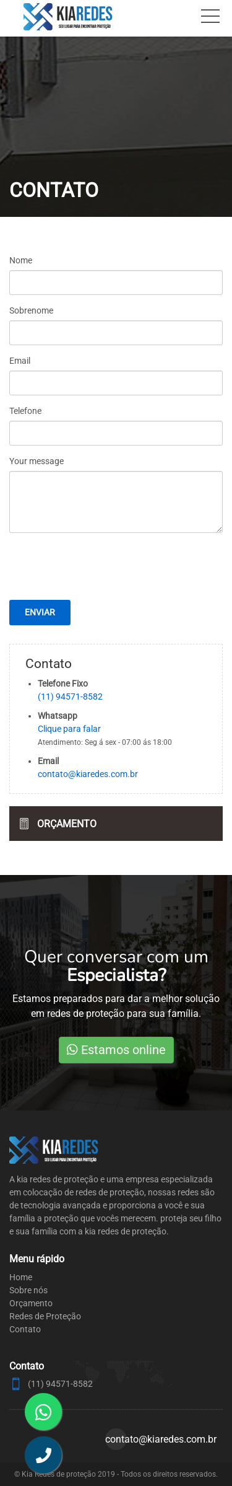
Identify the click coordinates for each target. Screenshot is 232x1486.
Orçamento (67, 824)
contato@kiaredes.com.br (88, 774)
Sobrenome (31, 310)
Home (20, 1277)
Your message (36, 461)
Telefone (25, 411)
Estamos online (116, 1049)
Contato (25, 1329)
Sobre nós (28, 1290)
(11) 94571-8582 (70, 696)
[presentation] (116, 588)
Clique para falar (69, 729)
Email (19, 361)
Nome (20, 260)
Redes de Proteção (45, 1316)
